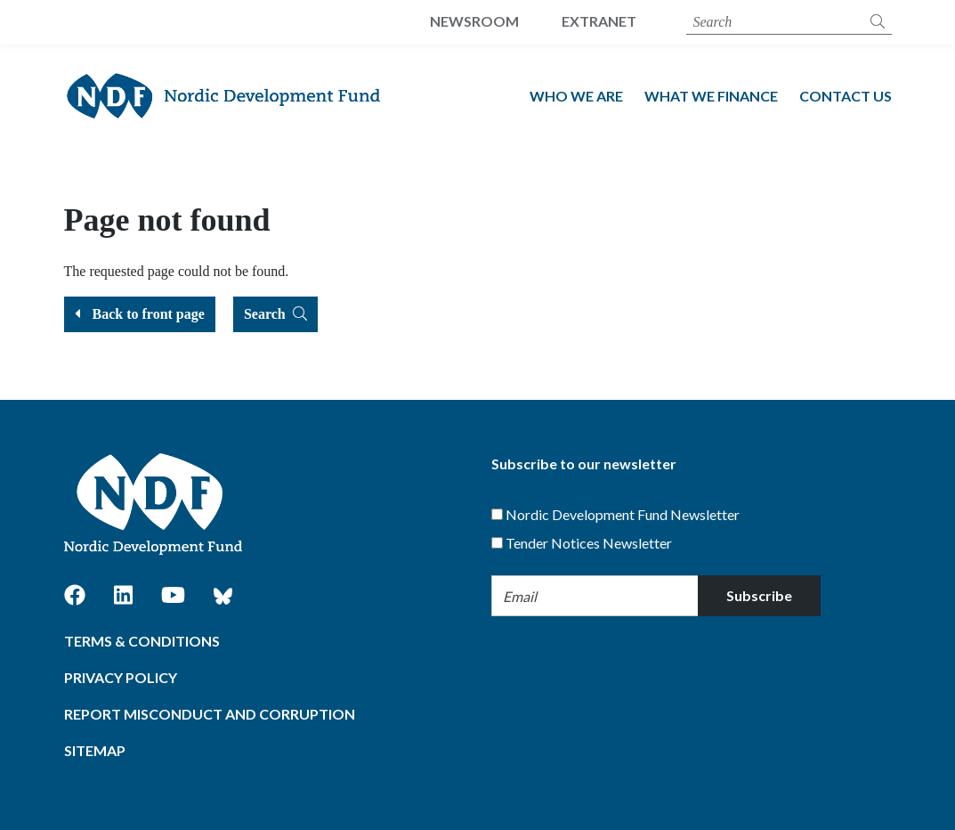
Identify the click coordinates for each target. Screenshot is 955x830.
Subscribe (759, 595)
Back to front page (140, 313)
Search (275, 313)
